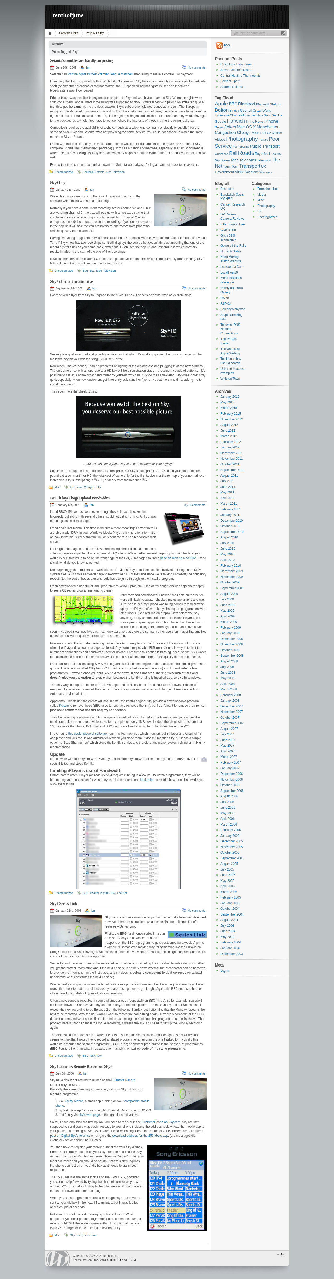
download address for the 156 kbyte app (140, 1136)
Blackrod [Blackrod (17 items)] (246, 103)
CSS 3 (132, 1259)
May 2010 (227, 554)
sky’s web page (89, 1115)
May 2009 (227, 610)
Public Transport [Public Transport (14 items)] (265, 146)
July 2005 (227, 869)
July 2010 (227, 543)
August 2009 (229, 594)
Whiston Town (230, 378)
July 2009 (227, 599)
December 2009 (231, 571)
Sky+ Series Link (63, 903)
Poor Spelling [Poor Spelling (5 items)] (241, 146)
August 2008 (229, 661)
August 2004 (229, 920)
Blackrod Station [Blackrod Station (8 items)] (268, 104)
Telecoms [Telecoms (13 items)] (247, 160)
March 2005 (228, 892)
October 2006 (230, 785)
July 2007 (227, 734)
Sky (108, 171)
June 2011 (227, 487)
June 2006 (227, 807)
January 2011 (230, 515)
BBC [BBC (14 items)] (233, 104)
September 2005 (232, 858)
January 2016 (230, 397)
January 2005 (230, 903)
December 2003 (231, 954)
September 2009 (232, 588)
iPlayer (94, 892)
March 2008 (228, 689)
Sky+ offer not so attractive (71, 281)
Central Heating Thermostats (240, 75)
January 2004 (230, 948)
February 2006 (230, 830)
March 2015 (228, 408)
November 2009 (231, 577)
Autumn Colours (231, 87)
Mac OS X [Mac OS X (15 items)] (246, 127)
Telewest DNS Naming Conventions (230, 329)
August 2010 (229, 537)
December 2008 (231, 639)
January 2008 (230, 700)
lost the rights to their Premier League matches (100, 74)
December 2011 (231, 453)
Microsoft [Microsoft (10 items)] (259, 132)
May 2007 (227, 745)
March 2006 (228, 824)
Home (51, 33)
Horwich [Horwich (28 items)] (236, 121)
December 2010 (231, 520)
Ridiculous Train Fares (236, 64)
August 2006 (229, 796)
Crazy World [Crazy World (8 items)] (262, 110)
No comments (196, 67)
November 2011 (231, 459)
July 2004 (227, 926)
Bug (85, 270)
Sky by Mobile (73, 1101)
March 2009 (228, 622)
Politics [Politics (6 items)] (263, 139)
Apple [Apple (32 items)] (221, 103)
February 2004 (230, 942)
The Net (122, 892)
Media (261, 194)
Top (283, 1254)
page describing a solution (178, 558)
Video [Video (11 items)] (239, 172)
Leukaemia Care (231, 267)
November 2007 (231, 712)
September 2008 (232, 655)
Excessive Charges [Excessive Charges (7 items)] (228, 115)
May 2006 (227, 813)
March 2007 (228, 757)
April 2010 (227, 560)
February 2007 (230, 762)
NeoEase (92, 1259)
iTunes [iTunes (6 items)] (219, 127)
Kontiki (104, 892)
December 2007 (231, 706)
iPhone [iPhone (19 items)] (271, 121)
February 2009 (230, 627)
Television (118, 171)
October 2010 (230, 526)
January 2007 (230, 768)
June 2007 (227, 740)
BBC (86, 892)
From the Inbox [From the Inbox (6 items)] (253, 115)
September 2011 (232, 470)
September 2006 (232, 791)
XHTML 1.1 (114, 1259)
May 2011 (227, 492)
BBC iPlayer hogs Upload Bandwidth (80, 498)
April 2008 (227, 684)
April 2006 (227, 819)
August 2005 (229, 864)
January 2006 (230, 836)
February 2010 (230, 565)
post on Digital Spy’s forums (69, 1136)
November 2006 (231, 779)
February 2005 (230, 897)
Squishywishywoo (232, 309)
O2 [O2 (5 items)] (269, 132)
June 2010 (227, 548)
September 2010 (232, 532)
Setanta (99, 171)
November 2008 (231, 644)
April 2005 (227, 886)
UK (259, 211)
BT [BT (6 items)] (232, 110)
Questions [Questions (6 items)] (221, 153)
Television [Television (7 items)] (264, 160)
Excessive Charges (82, 487)
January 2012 (230, 447)
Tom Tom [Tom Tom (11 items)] (230, 166)
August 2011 (229, 476)
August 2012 (229, 425)
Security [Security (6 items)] (276, 153)
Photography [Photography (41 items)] (242, 139)
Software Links (68, 33)
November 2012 (231, 419)
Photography (266, 206)
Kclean (64, 705)
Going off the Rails (233, 245)
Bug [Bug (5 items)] (236, 110)
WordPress (58, 1258)
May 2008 (227, 678)
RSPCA (225, 303)
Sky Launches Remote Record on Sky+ (81, 1066)
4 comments (197, 505)
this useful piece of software (88, 733)
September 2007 (232, 723)
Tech (99, 270)
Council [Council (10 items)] (246, 110)
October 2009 (230, 582)
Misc (58, 487)
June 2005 (227, 875)
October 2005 (230, 852)
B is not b (227, 189)
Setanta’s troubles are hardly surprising (81, 60)
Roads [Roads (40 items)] (246, 153)
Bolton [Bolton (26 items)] (222, 110)
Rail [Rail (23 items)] (233, 153)
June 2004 (227, 931)
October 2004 (230, 909)
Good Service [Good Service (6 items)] (273, 115)
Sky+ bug (57, 182)
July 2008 (227, 667)
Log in (224, 971)
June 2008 (227, 672)
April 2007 (227, 751)
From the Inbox (267, 189)
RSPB (224, 298)
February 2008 (230, 695)
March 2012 (228, 436)
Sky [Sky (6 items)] (217, 160)
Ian (88, 67)
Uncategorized (64, 171)
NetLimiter (147, 780)
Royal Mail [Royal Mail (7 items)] (262, 154)
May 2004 (227, 937)
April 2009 (227, 616)
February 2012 (230, 442)
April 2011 (227, 498)
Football (88, 171)
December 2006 (231, 774)
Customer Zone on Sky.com (161, 1122)
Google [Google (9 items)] (220, 121)
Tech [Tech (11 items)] (235, 160)
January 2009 (230, 633)
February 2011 (230, 509)
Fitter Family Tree (232, 224)
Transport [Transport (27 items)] (249, 166)
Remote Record (124, 1080)
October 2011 (230, 464)
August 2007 (229, 729)
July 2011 (227, 481)
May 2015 (227, 402)
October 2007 (230, 717)
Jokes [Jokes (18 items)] (230, 126)
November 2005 (231, 847)
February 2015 (230, 414)
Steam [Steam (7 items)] (225, 160)
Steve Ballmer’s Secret (236, 70)
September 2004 (232, 914)
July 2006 (227, 802)
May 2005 (227, 881)
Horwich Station (231, 251)
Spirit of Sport (230, 81)
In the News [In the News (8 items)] (255, 121)
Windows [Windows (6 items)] (265, 172)
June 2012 (227, 431)
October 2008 (230, 650)
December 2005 (231, 841)
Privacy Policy (95, 33)
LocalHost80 (229, 272)
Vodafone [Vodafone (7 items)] (252, 172)
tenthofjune (68, 15)
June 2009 (227, 605)
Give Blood (228, 230)
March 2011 (228, 503)
